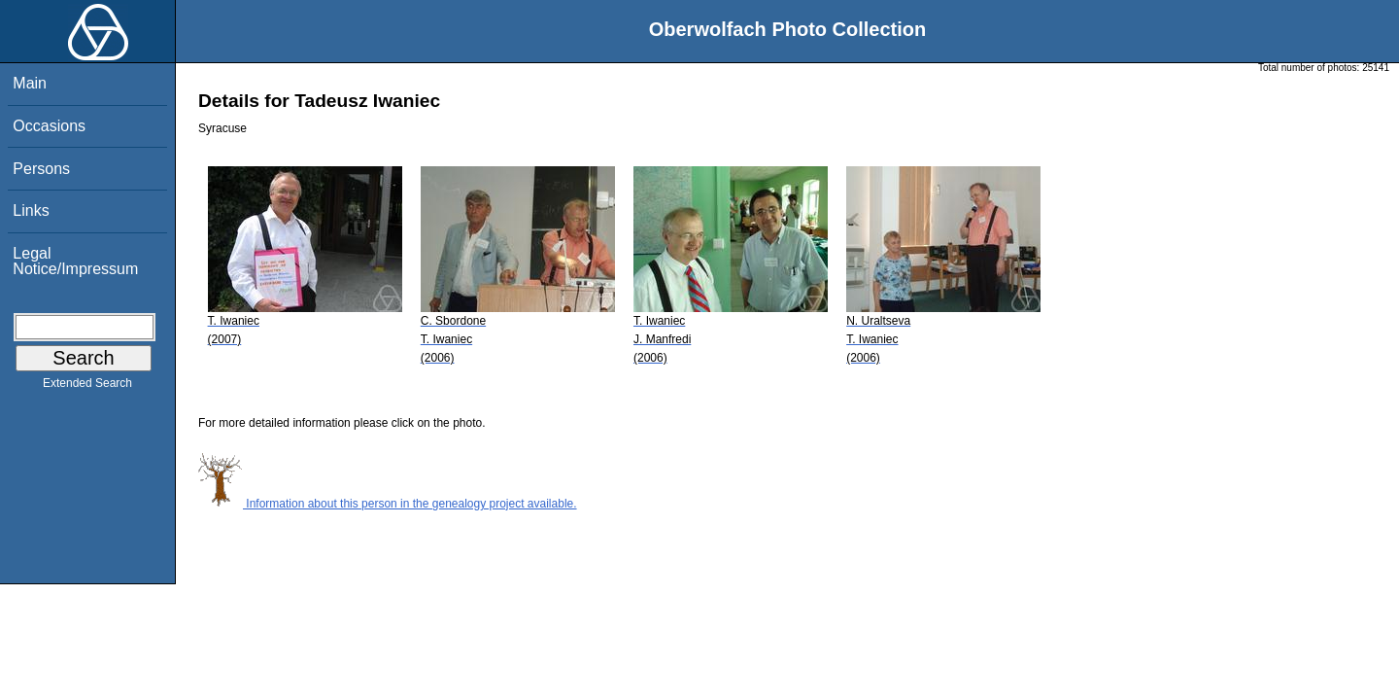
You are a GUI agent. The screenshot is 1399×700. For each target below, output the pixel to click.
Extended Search (87, 387)
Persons (41, 168)
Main (30, 83)
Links (31, 210)
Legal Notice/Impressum (75, 261)
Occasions (49, 126)
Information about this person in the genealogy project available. (387, 503)
